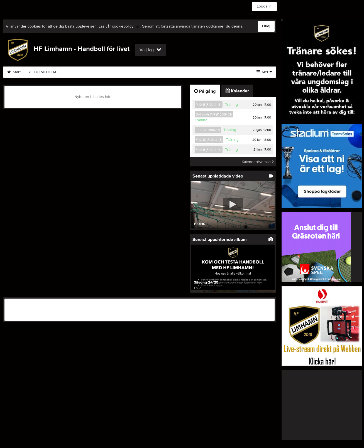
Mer (264, 72)
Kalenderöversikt (258, 161)
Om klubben (205, 72)
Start (14, 72)
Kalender (237, 91)
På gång (205, 91)
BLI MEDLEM (42, 72)
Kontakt (114, 72)
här (137, 26)
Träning (231, 104)
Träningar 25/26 (81, 72)
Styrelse (141, 72)
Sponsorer (172, 72)
